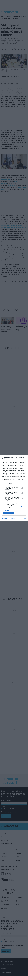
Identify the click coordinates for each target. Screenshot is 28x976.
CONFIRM (8, 513)
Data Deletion (5, 518)
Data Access (14, 518)
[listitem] (14, 484)
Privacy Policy (22, 518)
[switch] (22, 488)
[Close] (25, 457)
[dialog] (14, 488)
